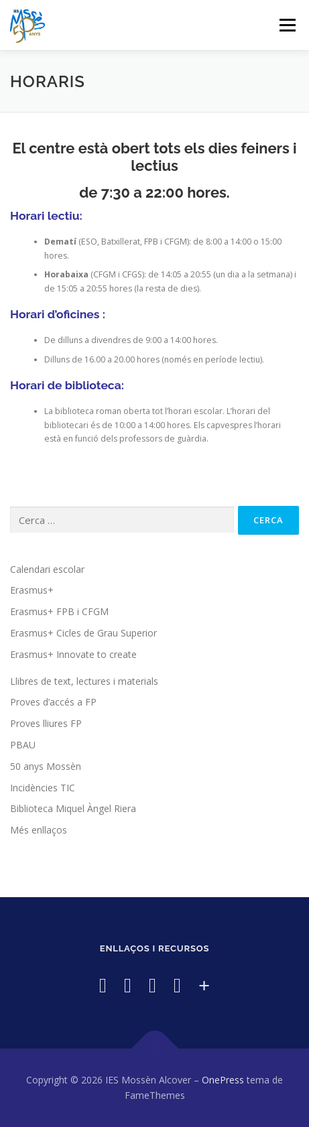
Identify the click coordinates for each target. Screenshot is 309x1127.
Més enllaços (38, 829)
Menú (286, 25)
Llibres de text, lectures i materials (84, 681)
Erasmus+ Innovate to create (73, 654)
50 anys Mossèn (45, 766)
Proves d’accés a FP (53, 701)
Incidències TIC (42, 787)
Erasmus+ (32, 590)
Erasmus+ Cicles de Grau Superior (83, 632)
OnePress (223, 1079)
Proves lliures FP (46, 723)
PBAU (23, 744)
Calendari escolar (47, 569)
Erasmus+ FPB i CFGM (59, 611)
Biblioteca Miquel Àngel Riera (73, 808)
